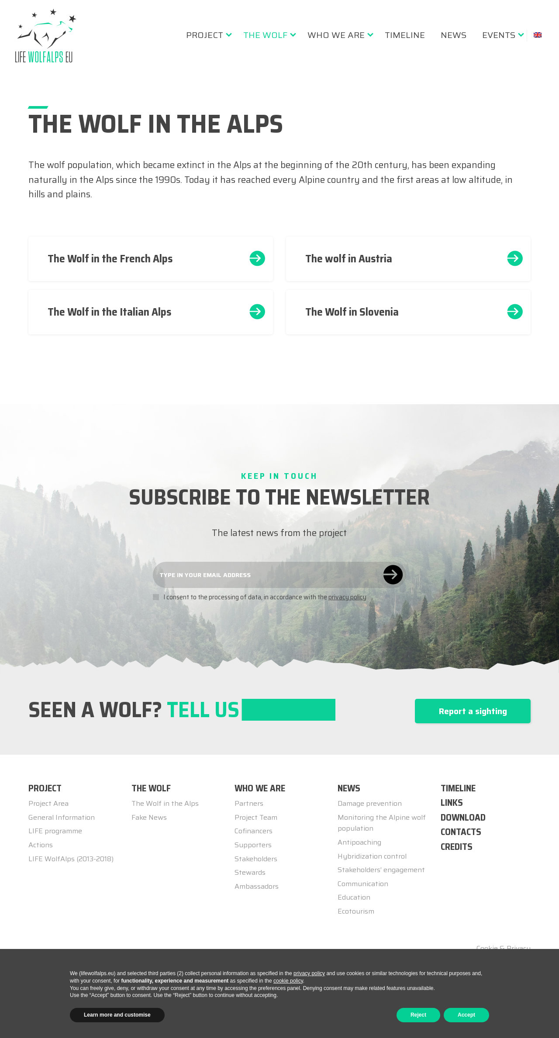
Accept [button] (466, 1015)
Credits (457, 846)
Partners (249, 803)
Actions (40, 844)
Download (463, 817)
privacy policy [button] (309, 973)
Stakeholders (256, 858)
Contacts (461, 832)
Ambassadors (257, 886)
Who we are (336, 35)
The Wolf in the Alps (165, 803)
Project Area (48, 803)
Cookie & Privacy (503, 948)
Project (204, 35)
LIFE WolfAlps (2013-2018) (71, 858)
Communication (363, 883)
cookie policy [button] (288, 981)
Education (354, 897)
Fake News (149, 817)
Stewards (250, 872)
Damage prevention (370, 803)
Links (452, 802)
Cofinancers (254, 830)
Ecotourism (356, 911)
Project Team (256, 817)
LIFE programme (55, 830)
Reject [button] (418, 1015)
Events (498, 35)
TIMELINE (458, 788)
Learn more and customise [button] (117, 1015)
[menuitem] (207, 35)
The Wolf (265, 35)
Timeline (405, 35)
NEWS (349, 788)
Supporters (253, 844)
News (453, 35)
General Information (61, 817)
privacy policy (347, 597)
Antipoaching (359, 842)
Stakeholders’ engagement (381, 869)
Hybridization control (372, 856)
